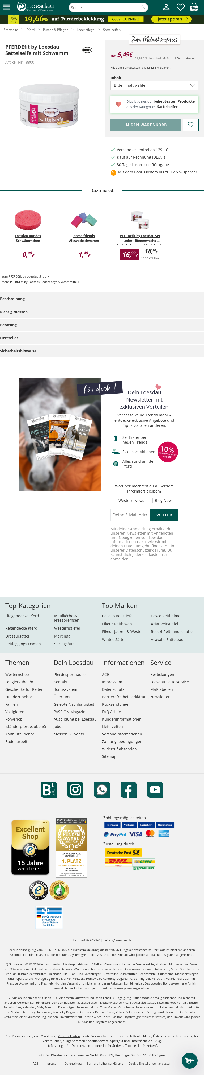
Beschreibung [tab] (12, 298)
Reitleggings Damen (23, 643)
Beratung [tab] (8, 324)
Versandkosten (186, 58)
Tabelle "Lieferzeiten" (141, 1045)
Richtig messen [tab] (14, 311)
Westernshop (17, 674)
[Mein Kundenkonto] (166, 10)
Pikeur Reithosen (117, 623)
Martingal (62, 636)
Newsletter (160, 696)
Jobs (57, 726)
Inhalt (125, 77)
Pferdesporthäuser (70, 674)
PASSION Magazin (70, 711)
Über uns (62, 696)
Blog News (164, 500)
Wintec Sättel (113, 639)
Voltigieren (14, 711)
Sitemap (109, 756)
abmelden (119, 558)
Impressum (112, 681)
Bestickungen (162, 674)
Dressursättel (17, 636)
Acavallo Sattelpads (168, 639)
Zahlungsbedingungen (122, 741)
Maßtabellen (161, 689)
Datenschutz (113, 689)
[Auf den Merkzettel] (190, 125)
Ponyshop (14, 719)
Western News (131, 500)
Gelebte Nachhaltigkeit (74, 704)
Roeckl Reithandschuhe (172, 631)
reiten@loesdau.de (117, 940)
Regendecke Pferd (21, 628)
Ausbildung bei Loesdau (75, 719)
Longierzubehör (19, 681)
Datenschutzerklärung (145, 550)
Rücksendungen (116, 704)
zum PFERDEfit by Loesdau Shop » (25, 276)
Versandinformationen (122, 734)
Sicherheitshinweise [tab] (18, 350)
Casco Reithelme (165, 615)
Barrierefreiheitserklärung (125, 696)
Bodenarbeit (16, 741)
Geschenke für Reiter (24, 689)
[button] (7, 7)
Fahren (11, 704)
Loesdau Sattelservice (169, 681)
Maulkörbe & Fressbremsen (66, 618)
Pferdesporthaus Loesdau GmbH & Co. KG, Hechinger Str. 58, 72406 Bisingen (108, 1055)
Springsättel (65, 643)
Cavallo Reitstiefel (118, 615)
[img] (194, 9)
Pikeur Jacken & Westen (123, 631)
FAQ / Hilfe (111, 711)
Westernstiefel (67, 628)
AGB (105, 674)
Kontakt (60, 681)
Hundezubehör (18, 696)
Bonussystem (132, 67)
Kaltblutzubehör (19, 734)
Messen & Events (69, 734)
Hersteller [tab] (9, 337)
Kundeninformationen (122, 719)
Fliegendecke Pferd (22, 615)
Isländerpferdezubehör (26, 726)
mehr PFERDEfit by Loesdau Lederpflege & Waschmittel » (41, 282)
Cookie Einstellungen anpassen (150, 1063)
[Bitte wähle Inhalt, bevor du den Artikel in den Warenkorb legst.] (145, 125)
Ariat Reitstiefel (164, 623)
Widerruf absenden (119, 748)
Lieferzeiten (112, 726)
